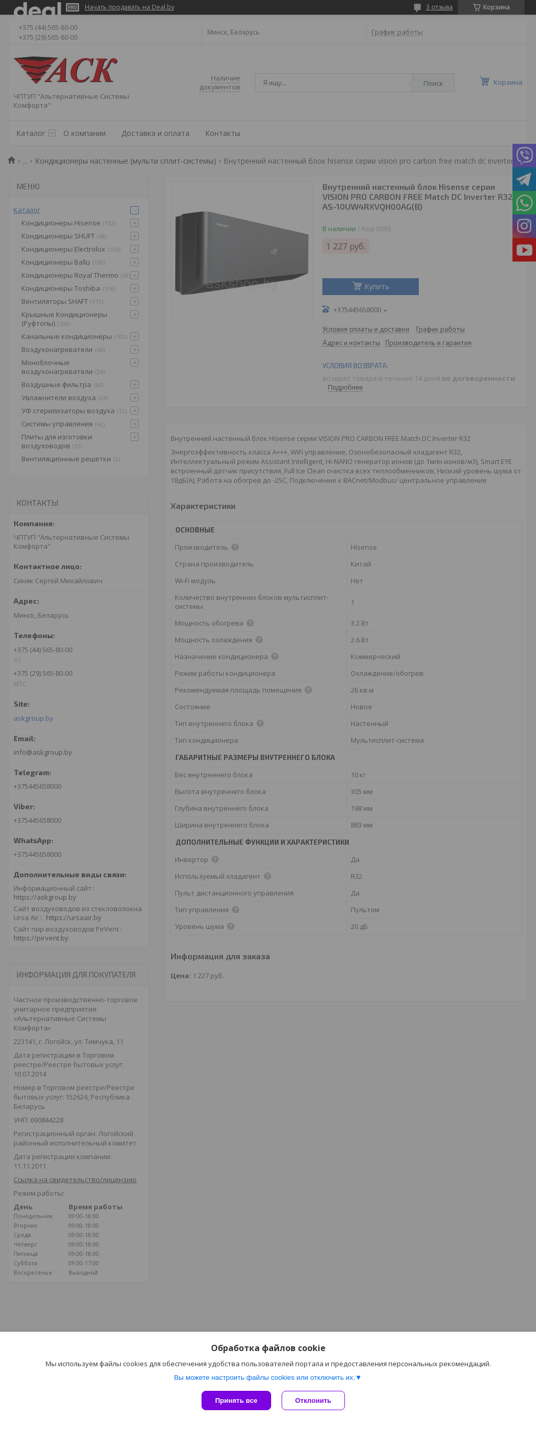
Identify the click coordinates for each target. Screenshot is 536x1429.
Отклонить (313, 1400)
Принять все (236, 1400)
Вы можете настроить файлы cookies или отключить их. (264, 1377)
